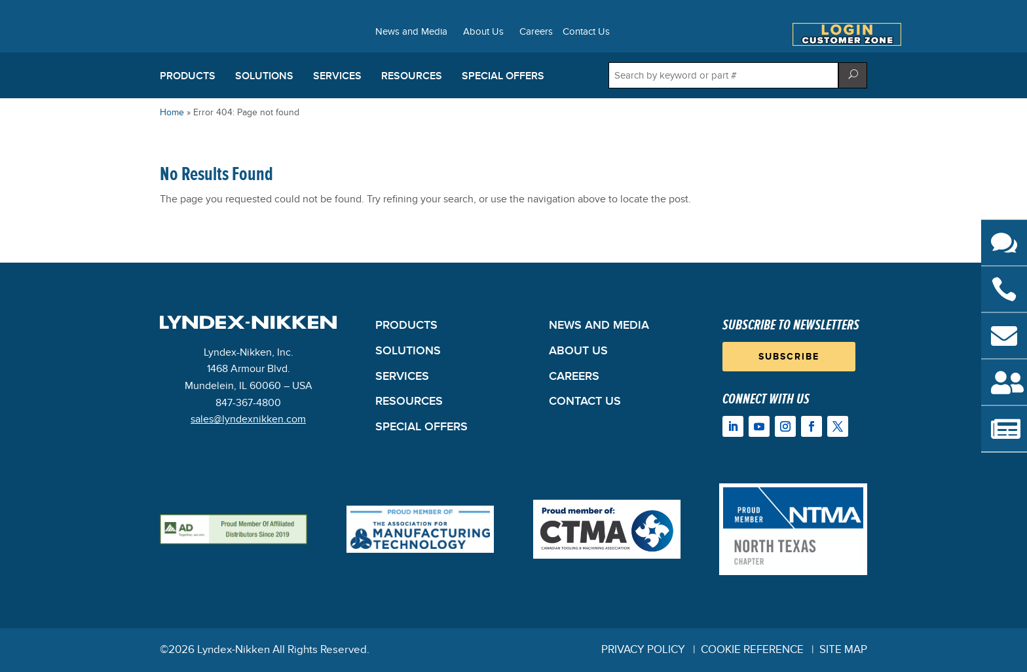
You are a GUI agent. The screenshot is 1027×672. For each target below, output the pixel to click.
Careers (536, 32)
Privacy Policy (643, 649)
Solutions (264, 76)
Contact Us (586, 32)
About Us (483, 32)
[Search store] (723, 75)
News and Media (411, 32)
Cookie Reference (752, 649)
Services (337, 76)
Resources (411, 76)
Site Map (843, 649)
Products (187, 76)
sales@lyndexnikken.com (248, 419)
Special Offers (503, 76)
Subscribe (788, 356)
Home (172, 112)
